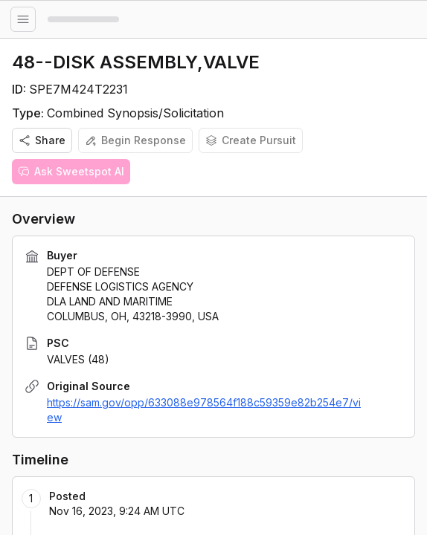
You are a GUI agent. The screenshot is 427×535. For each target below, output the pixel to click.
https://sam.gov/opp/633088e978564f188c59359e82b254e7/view (204, 410)
